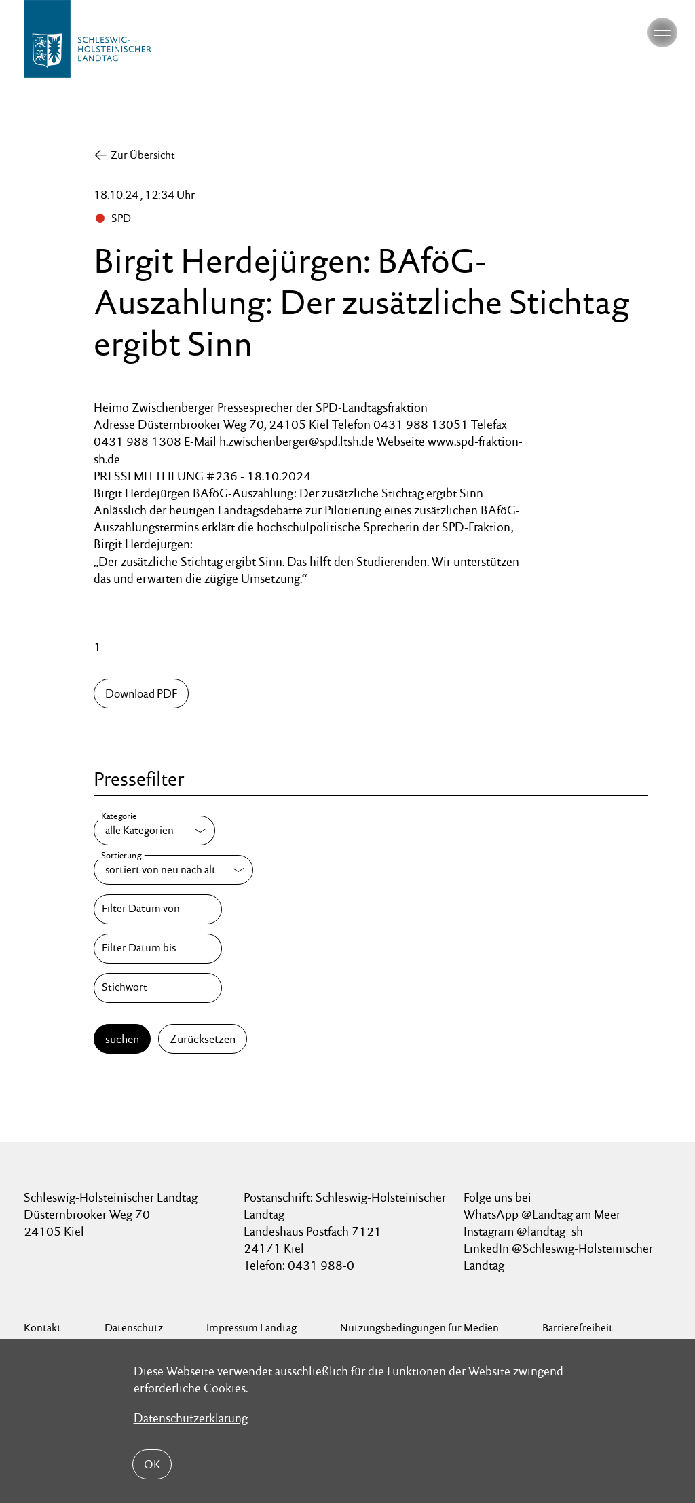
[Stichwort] (157, 988)
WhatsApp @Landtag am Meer (542, 1214)
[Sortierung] (173, 870)
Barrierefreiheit (577, 1327)
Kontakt (42, 1327)
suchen (122, 1039)
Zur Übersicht (143, 155)
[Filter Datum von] (157, 909)
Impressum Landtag (251, 1327)
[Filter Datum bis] (157, 949)
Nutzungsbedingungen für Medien (419, 1327)
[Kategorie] (154, 830)
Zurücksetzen (203, 1039)
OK (152, 1464)
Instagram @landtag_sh (525, 1231)
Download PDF (141, 693)
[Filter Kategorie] (154, 830)
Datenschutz (134, 1327)
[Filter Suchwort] (157, 988)
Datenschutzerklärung (191, 1418)
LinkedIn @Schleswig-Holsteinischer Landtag (558, 1256)
